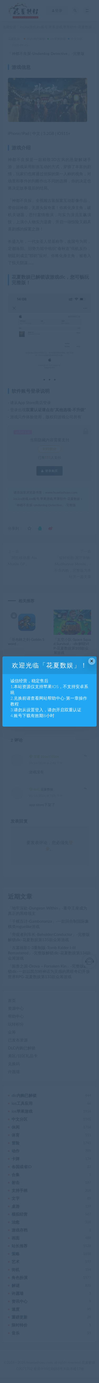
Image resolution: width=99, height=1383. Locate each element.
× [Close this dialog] (91, 661)
